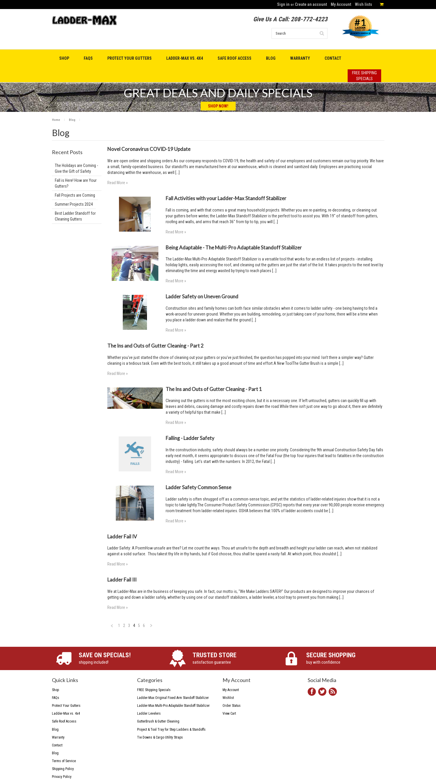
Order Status (232, 706)
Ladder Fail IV (122, 536)
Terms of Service (64, 761)
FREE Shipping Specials (154, 690)
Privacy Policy (61, 777)
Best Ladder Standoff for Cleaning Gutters (75, 216)
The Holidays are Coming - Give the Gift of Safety (76, 168)
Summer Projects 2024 (74, 204)
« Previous (112, 627)
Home (56, 120)
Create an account (311, 4)
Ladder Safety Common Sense (198, 487)
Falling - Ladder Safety (190, 438)
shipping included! (118, 658)
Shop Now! (218, 106)
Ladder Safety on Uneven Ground (202, 296)
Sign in (283, 4)
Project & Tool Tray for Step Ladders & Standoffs (171, 729)
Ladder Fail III (121, 580)
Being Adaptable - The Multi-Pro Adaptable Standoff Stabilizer (234, 247)
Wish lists (363, 4)
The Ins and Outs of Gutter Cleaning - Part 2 (155, 346)
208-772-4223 (309, 19)
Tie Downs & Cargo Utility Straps (160, 737)
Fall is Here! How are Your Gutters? (76, 183)
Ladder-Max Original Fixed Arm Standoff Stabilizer (173, 698)
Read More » (117, 182)
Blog (72, 120)
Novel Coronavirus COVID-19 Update (148, 149)
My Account (341, 4)
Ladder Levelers (149, 713)
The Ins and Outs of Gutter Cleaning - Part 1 (214, 389)
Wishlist (228, 698)
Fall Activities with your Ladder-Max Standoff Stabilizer (226, 198)
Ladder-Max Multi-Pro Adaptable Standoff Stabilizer (173, 706)
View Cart (229, 713)
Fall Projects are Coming (75, 195)
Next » (151, 627)
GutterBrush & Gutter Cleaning (158, 721)
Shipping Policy (63, 769)
